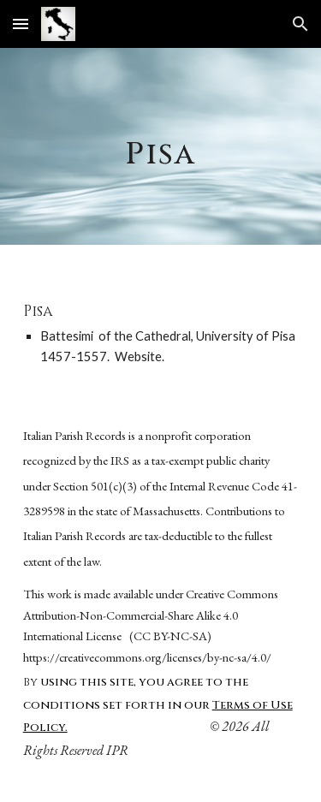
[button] (20, 23)
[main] (161, 146)
